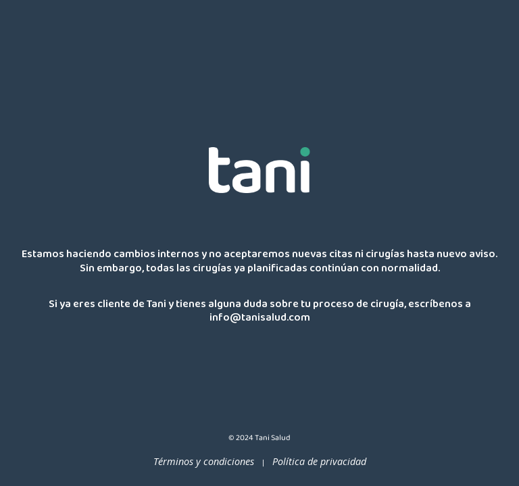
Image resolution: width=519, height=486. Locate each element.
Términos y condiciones (203, 461)
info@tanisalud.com (259, 320)
